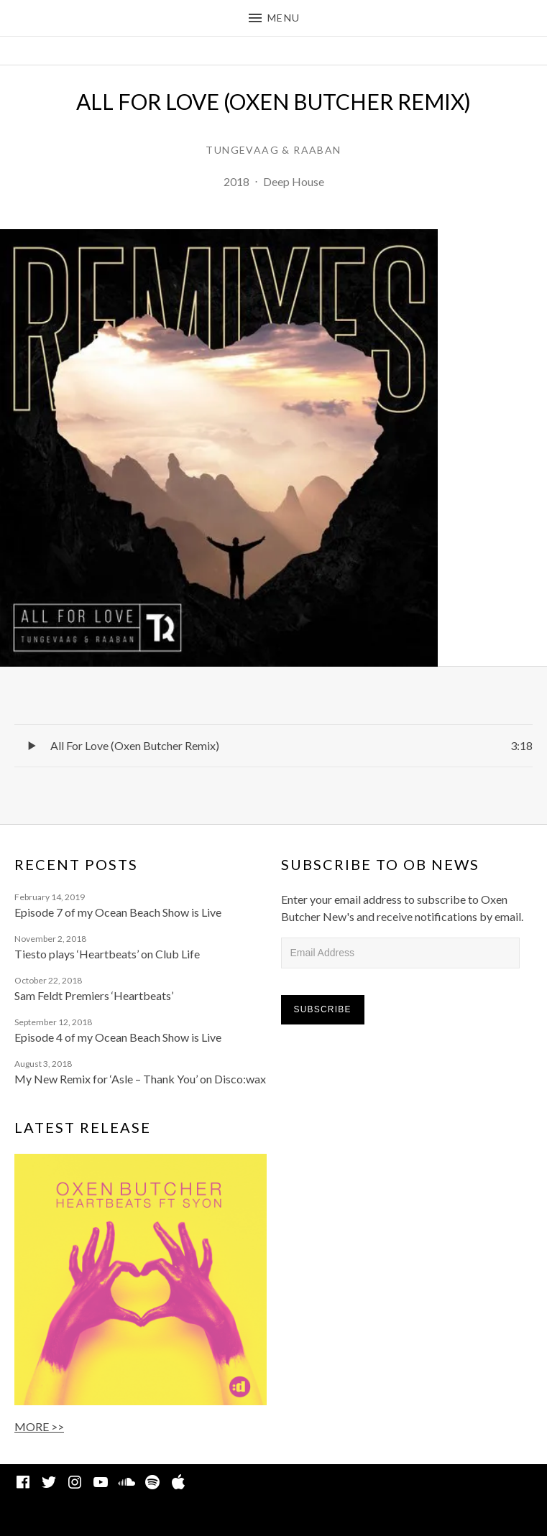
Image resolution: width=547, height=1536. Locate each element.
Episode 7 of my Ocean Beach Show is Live (117, 912)
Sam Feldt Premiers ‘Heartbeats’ (93, 995)
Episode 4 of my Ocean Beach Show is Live (117, 1037)
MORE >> (39, 1426)
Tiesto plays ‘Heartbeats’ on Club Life (107, 954)
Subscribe (322, 1009)
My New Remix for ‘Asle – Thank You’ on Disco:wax (140, 1079)
